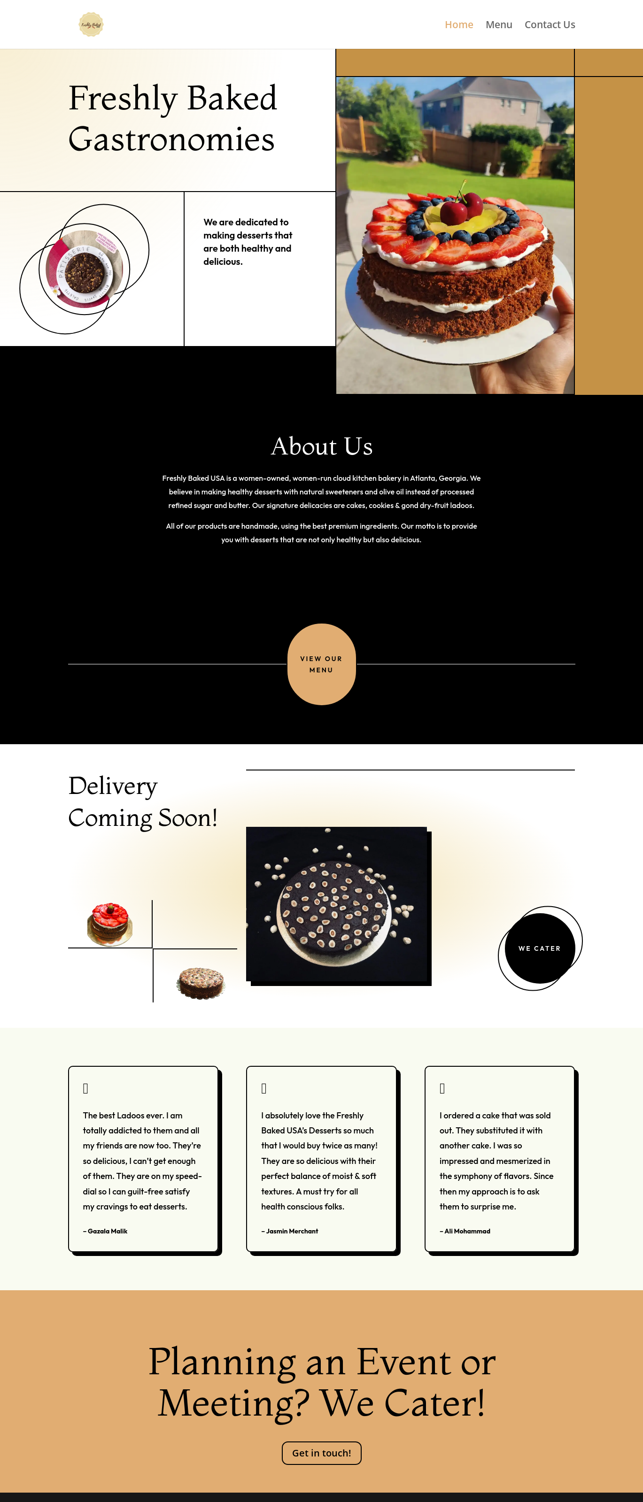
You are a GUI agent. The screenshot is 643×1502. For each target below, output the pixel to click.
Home (459, 26)
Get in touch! (321, 1453)
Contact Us (550, 26)
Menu (499, 26)
